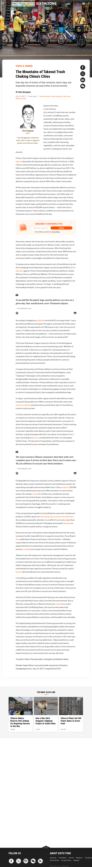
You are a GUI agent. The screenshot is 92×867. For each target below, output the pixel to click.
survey (36, 437)
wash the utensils (23, 405)
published (41, 320)
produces (65, 487)
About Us (53, 858)
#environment (45, 96)
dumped (67, 523)
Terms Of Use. (56, 232)
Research (79, 858)
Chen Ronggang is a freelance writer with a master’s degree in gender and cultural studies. (28, 140)
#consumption (56, 96)
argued (59, 604)
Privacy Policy (66, 860)
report (18, 161)
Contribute (62, 858)
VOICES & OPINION (24, 65)
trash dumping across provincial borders (57, 516)
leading (26, 549)
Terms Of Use (54, 860)
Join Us (71, 858)
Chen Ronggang (24, 92)
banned (19, 572)
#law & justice (21, 99)
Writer (28, 133)
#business (67, 96)
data (18, 539)
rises (34, 494)
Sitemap (76, 860)
